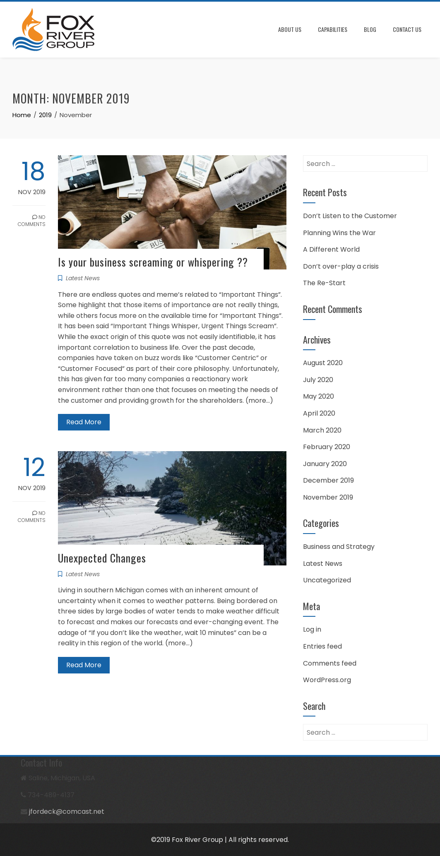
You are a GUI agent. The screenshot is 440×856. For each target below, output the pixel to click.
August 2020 (323, 363)
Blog (370, 29)
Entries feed (322, 646)
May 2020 (318, 396)
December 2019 (328, 480)
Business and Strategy (339, 546)
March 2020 (322, 430)
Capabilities (332, 29)
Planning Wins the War (339, 233)
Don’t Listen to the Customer (350, 216)
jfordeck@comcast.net (66, 811)
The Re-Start (324, 283)
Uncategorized (327, 580)
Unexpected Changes (102, 558)
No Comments (32, 221)
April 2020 (319, 413)
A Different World (331, 249)
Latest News (83, 278)
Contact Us (407, 29)
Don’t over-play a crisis (341, 266)
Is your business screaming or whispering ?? (153, 262)
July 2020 (318, 380)
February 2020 (326, 447)
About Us (289, 29)
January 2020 (325, 464)
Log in (312, 629)
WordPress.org (327, 680)
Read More (83, 422)
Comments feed (329, 663)
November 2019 (328, 497)
